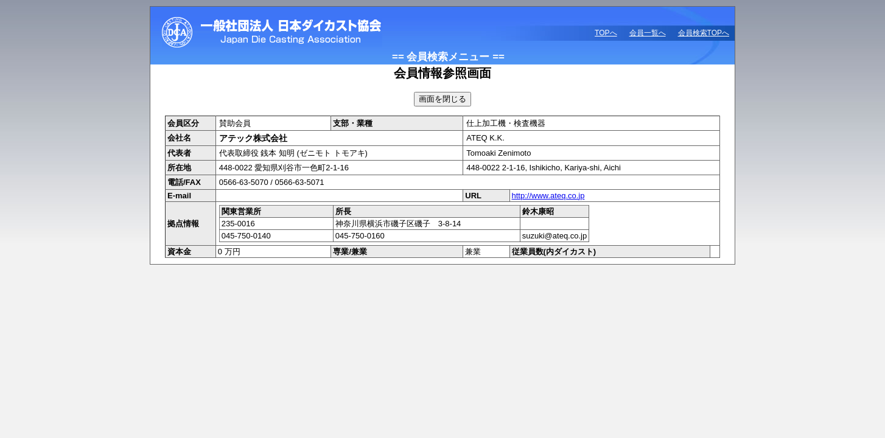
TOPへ (606, 33)
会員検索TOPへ (703, 33)
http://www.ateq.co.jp (548, 195)
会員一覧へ (647, 33)
